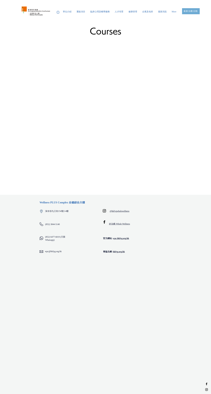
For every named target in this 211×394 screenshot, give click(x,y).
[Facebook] (206, 384)
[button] (81, 10)
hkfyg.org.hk (119, 251)
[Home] (58, 12)
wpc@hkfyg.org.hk (53, 251)
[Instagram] (206, 389)
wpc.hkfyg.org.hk (121, 238)
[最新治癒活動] (191, 11)
